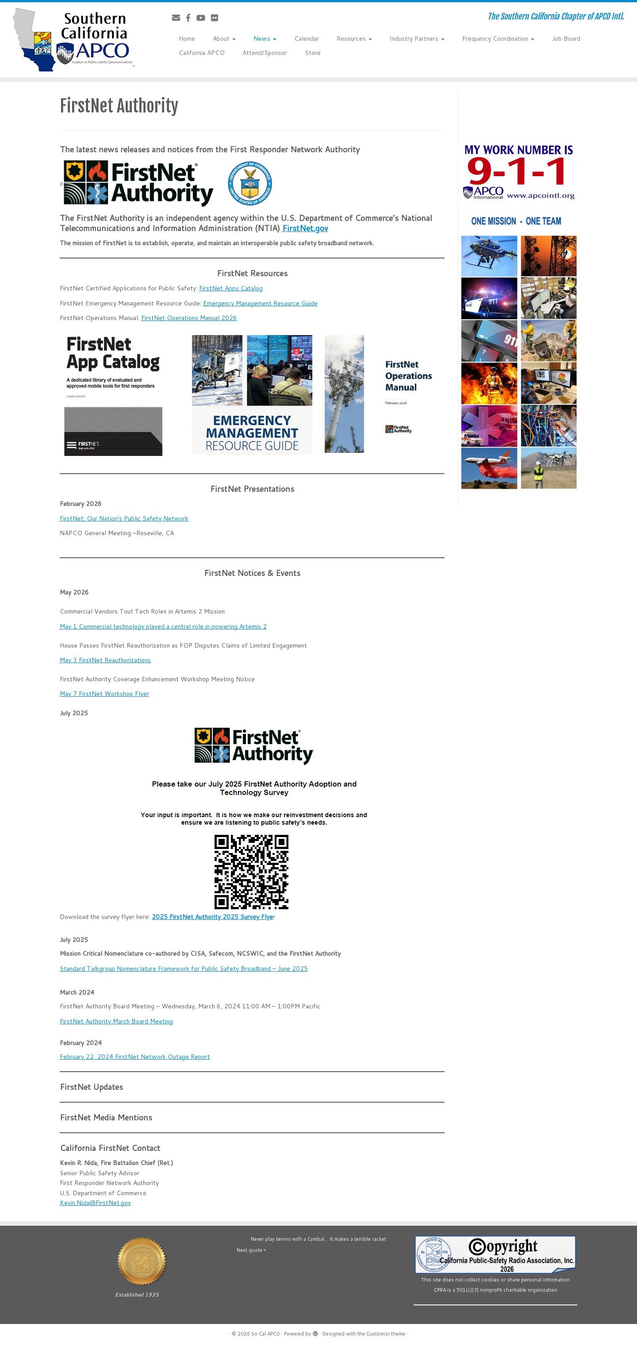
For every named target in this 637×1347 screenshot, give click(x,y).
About (224, 38)
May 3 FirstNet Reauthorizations (105, 660)
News (264, 38)
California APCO (202, 52)
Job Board (566, 38)
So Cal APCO (265, 1333)
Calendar (306, 38)
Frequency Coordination (498, 38)
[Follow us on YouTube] (203, 17)
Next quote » (251, 1250)
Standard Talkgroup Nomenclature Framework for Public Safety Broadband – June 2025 (184, 968)
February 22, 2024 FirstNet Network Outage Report (135, 1056)
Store (313, 52)
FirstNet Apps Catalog (231, 288)
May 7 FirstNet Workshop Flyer (104, 693)
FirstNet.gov (305, 228)
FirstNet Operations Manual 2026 (189, 317)
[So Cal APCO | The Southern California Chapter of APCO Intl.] (73, 40)
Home (187, 38)
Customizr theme (385, 1333)
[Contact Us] (179, 17)
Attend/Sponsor (264, 52)
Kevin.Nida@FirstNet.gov (95, 1202)
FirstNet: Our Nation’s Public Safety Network (124, 518)
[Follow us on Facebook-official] (191, 17)
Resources (354, 38)
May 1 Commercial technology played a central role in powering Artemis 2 (163, 626)
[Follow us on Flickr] (217, 17)
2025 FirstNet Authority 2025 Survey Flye (212, 916)
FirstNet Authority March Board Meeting (116, 1021)
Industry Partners (417, 38)
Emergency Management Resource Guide (260, 303)
